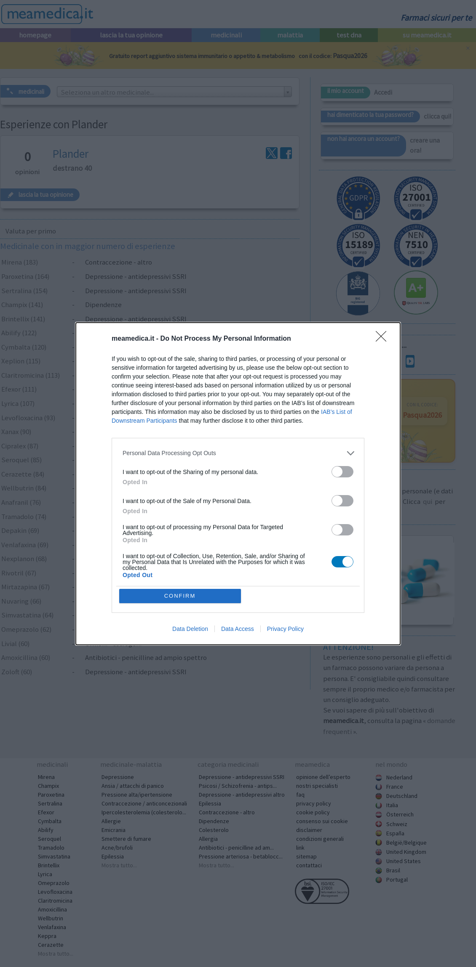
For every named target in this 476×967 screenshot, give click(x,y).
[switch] (342, 471)
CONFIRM (180, 596)
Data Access (237, 628)
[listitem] (238, 453)
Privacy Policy (285, 628)
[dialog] (238, 484)
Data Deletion (190, 628)
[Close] (384, 339)
